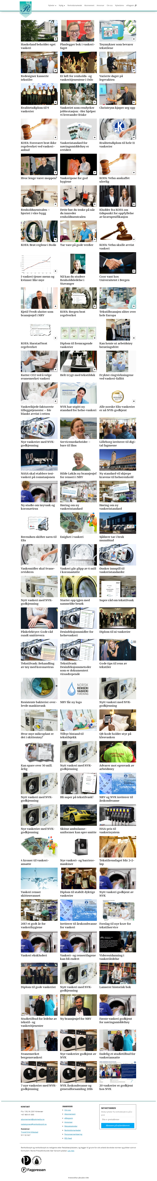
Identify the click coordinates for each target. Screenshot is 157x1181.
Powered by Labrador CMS (78, 1178)
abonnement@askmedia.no (32, 1119)
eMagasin (130, 5)
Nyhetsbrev (119, 5)
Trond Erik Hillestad (29, 1132)
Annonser (100, 5)
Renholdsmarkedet (74, 5)
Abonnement (89, 5)
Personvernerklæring (73, 1134)
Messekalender (70, 1126)
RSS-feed (68, 1138)
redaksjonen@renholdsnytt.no (34, 1124)
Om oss (110, 5)
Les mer (71, 1150)
